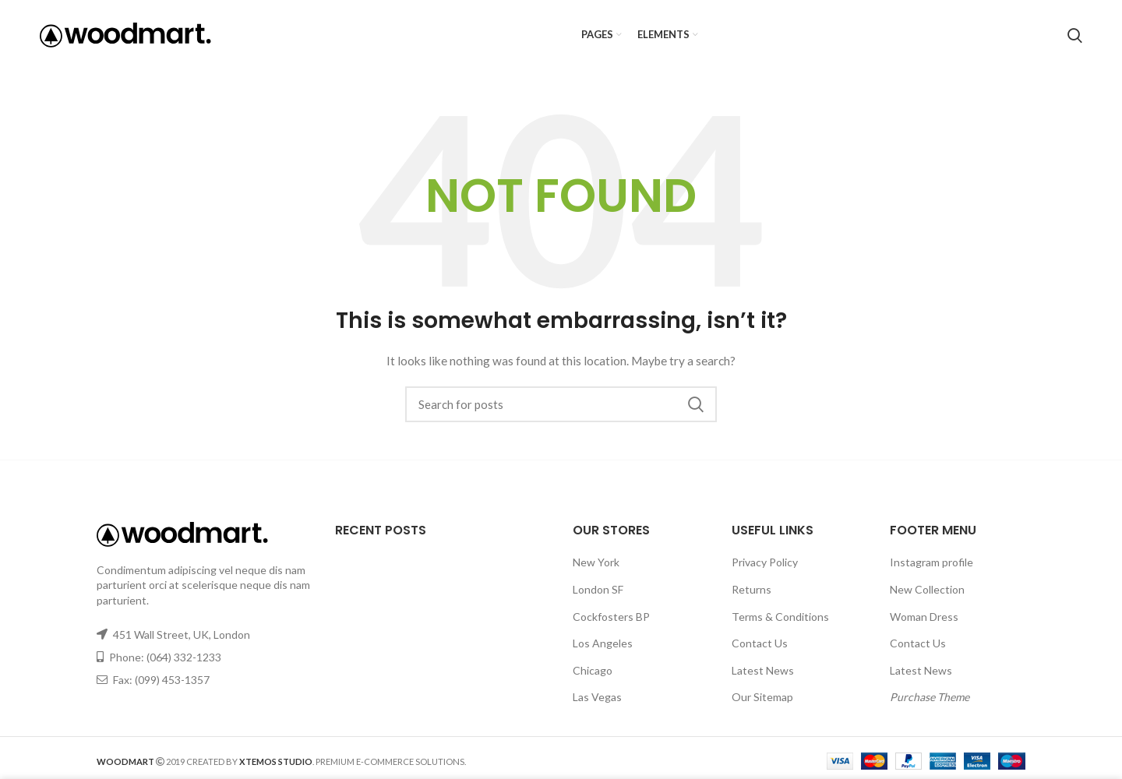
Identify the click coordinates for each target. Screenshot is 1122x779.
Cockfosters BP (611, 616)
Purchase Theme (929, 696)
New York (596, 562)
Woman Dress (924, 616)
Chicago (592, 670)
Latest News (763, 670)
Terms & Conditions (780, 616)
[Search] (1075, 35)
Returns (751, 589)
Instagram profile (931, 562)
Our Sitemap (762, 696)
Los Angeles (603, 643)
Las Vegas (597, 696)
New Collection (927, 589)
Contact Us (760, 643)
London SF (598, 589)
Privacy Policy (765, 562)
